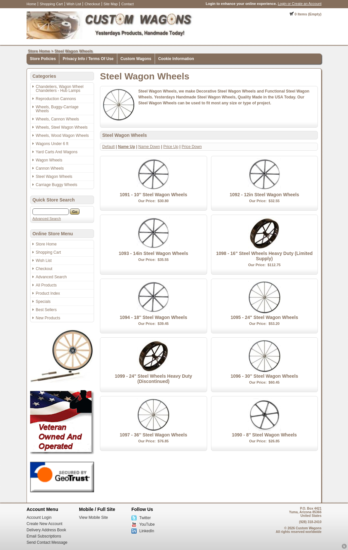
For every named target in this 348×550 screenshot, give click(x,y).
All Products (46, 285)
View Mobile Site (93, 517)
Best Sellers (46, 309)
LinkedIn (146, 531)
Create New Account (44, 523)
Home (31, 4)
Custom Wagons (136, 58)
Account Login (39, 517)
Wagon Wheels (49, 160)
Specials (43, 301)
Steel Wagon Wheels (73, 51)
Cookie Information (176, 58)
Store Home (39, 51)
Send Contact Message (47, 542)
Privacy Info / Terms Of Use (88, 58)
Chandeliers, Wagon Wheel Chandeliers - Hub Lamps (60, 88)
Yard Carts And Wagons (56, 152)
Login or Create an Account (299, 4)
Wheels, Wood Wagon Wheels (62, 135)
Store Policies (43, 58)
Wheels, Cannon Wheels (57, 119)
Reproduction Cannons (56, 98)
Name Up (126, 146)
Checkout (92, 4)
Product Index (48, 293)
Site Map (111, 4)
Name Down (149, 146)
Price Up (170, 146)
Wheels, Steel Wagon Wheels (61, 127)
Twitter (145, 518)
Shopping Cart (51, 4)
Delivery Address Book (46, 530)
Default (108, 146)
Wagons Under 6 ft (52, 143)
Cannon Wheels (50, 168)
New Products (48, 318)
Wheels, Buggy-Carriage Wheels (57, 109)
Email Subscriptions (44, 536)
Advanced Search (46, 219)
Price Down (192, 146)
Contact (127, 4)
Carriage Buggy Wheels (56, 184)
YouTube (147, 524)
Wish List (74, 4)
